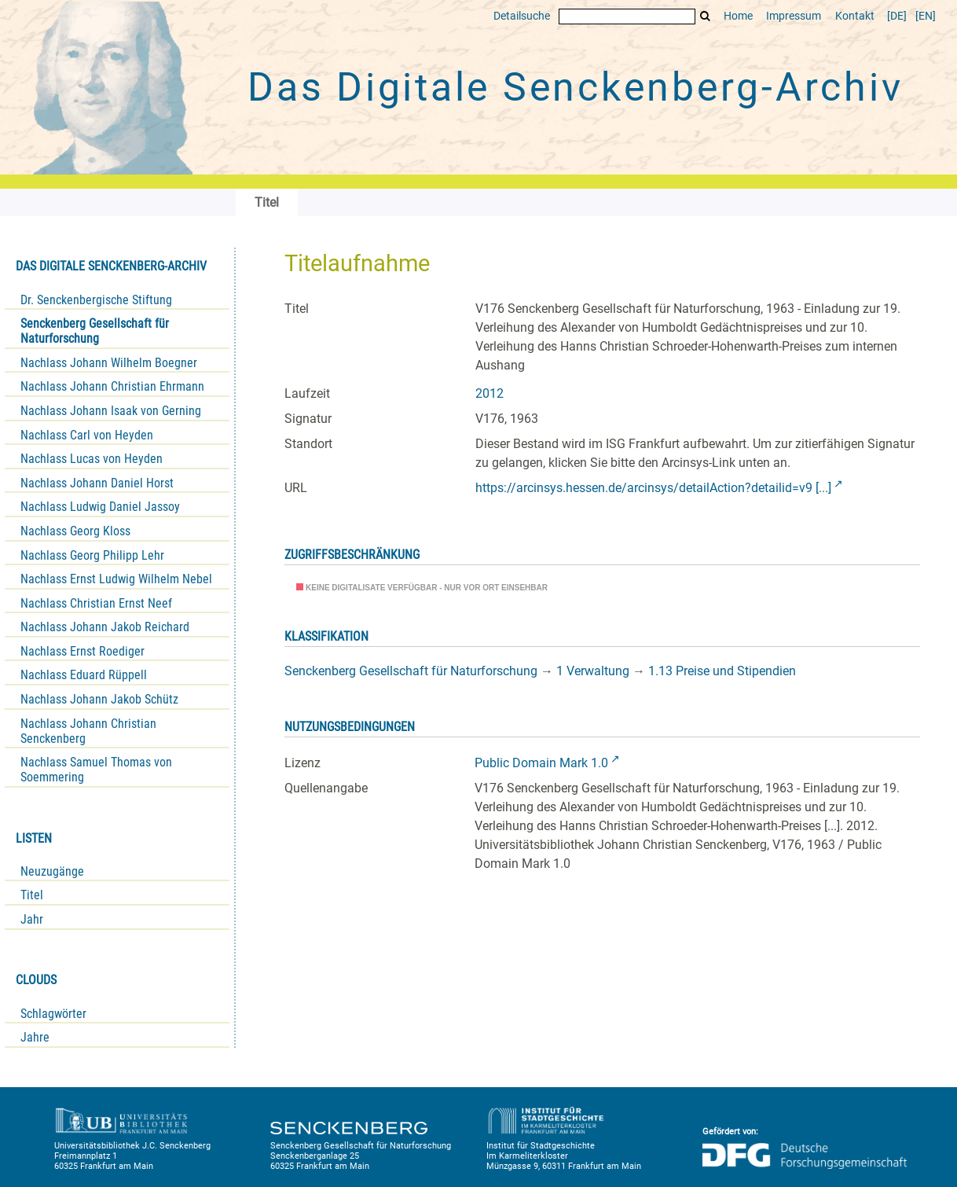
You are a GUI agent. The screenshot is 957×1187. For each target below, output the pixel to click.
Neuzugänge (52, 871)
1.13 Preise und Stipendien (722, 670)
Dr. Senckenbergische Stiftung (96, 299)
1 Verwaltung (592, 670)
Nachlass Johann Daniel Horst (97, 483)
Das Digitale (575, 87)
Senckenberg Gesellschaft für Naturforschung (94, 331)
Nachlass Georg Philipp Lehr (92, 555)
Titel (31, 894)
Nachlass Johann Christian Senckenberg (88, 731)
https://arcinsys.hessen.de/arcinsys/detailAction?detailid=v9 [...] (653, 487)
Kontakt (854, 16)
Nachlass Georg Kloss (75, 531)
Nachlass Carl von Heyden (86, 435)
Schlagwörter (53, 1013)
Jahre (35, 1037)
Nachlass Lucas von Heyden (91, 458)
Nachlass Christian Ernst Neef (96, 603)
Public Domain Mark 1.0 (541, 762)
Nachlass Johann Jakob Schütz (99, 699)
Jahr (31, 919)
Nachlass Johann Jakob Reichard (104, 626)
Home (738, 16)
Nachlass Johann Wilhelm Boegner (108, 362)
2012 (489, 393)
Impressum (793, 16)
